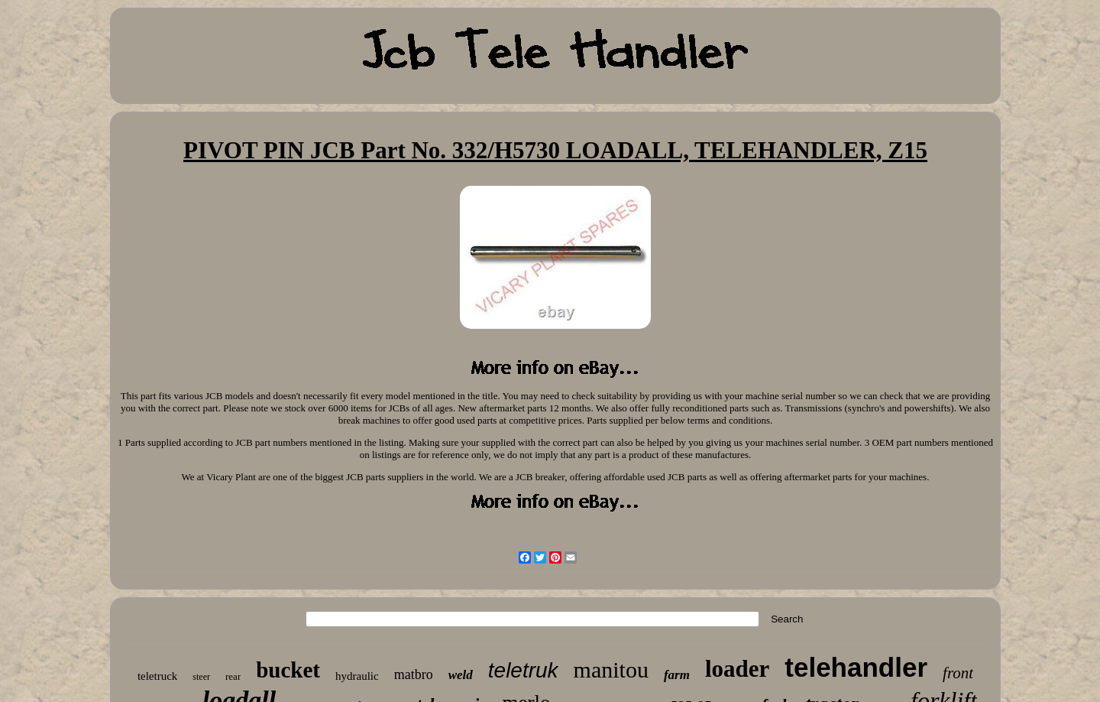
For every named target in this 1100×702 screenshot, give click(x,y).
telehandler (856, 667)
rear (233, 676)
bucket (288, 670)
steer (201, 676)
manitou (611, 669)
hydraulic (357, 676)
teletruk (523, 670)
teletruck (157, 676)
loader (737, 668)
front (958, 673)
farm (677, 675)
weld (460, 675)
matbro (413, 674)
